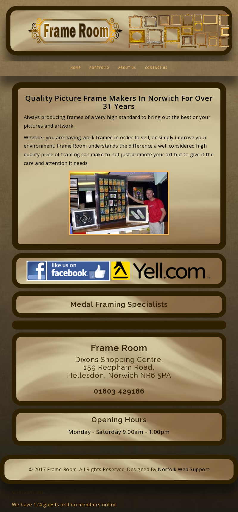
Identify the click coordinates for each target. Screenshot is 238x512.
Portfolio (99, 68)
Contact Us (156, 68)
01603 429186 (119, 391)
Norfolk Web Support (183, 469)
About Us (127, 68)
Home (75, 68)
